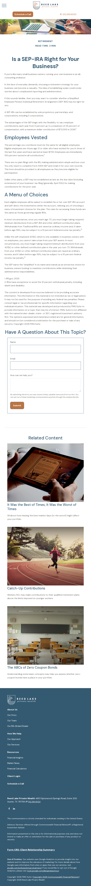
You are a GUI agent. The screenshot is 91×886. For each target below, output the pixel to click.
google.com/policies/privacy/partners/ (24, 868)
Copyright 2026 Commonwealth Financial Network (56, 877)
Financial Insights (15, 757)
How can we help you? (21, 375)
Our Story (11, 715)
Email (12, 358)
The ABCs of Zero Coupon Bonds (32, 667)
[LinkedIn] (14, 808)
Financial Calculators (17, 768)
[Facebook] (9, 808)
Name (13, 342)
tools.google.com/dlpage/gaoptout (43, 871)
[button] (23, 14)
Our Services (13, 744)
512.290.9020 (68, 14)
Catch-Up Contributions (26, 588)
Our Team (12, 720)
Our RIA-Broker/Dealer (17, 726)
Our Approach (13, 739)
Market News (13, 763)
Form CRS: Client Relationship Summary (31, 849)
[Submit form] (17, 405)
